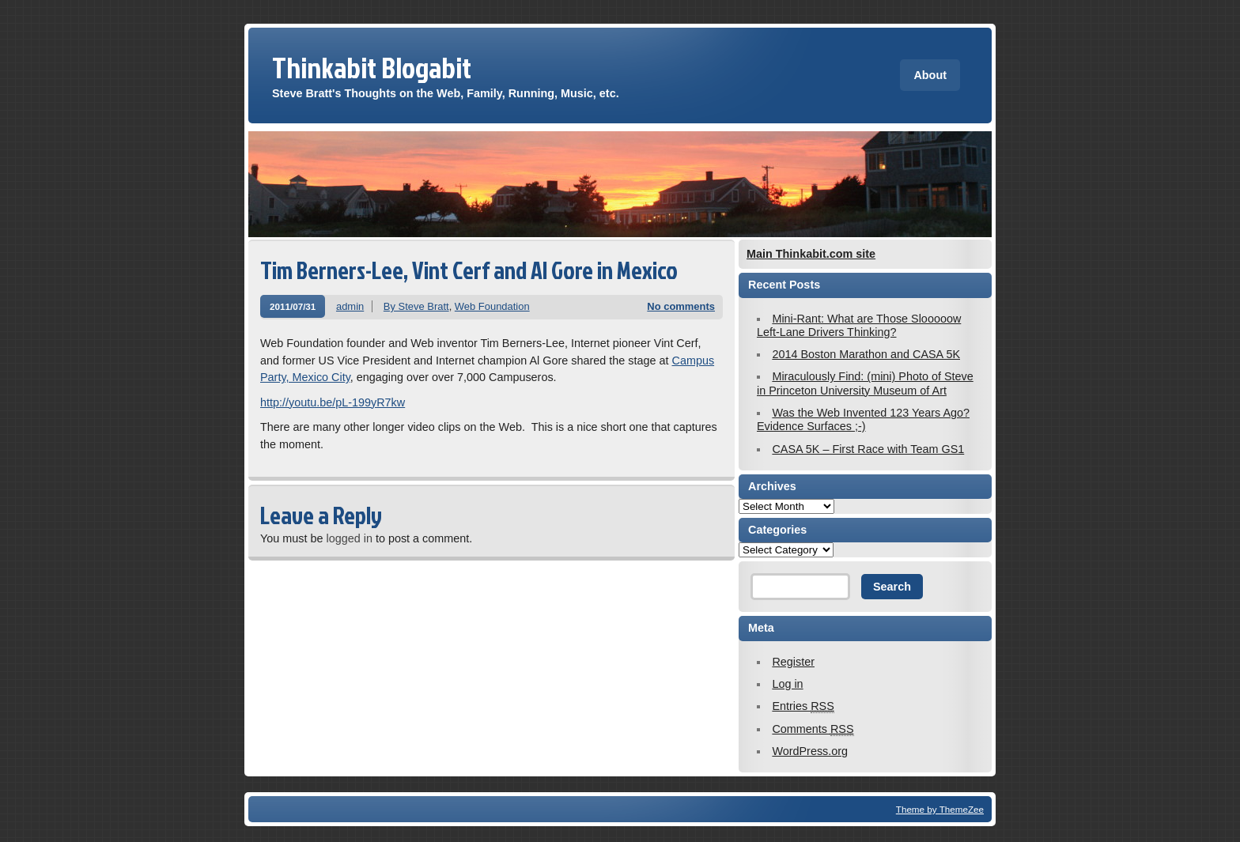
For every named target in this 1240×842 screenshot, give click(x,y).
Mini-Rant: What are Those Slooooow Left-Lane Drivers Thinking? (859, 325)
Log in (787, 684)
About (930, 75)
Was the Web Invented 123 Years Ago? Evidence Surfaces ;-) (863, 419)
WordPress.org (810, 751)
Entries (803, 706)
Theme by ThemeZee (940, 809)
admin (350, 306)
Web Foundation (492, 306)
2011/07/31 (293, 306)
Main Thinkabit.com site (811, 253)
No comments (681, 306)
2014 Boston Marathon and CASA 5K (866, 354)
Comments (812, 729)
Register (793, 661)
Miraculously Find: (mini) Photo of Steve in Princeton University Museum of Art (865, 383)
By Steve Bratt (416, 306)
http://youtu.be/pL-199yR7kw (332, 402)
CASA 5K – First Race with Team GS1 (868, 449)
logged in (349, 538)
